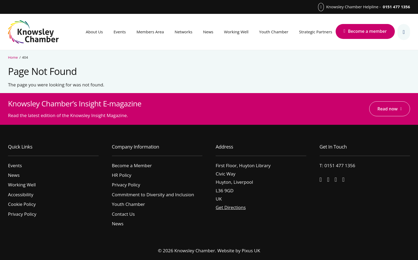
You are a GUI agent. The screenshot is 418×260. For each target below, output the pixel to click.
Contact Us (123, 214)
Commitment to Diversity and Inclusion (153, 194)
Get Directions (231, 207)
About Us (94, 31)
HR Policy (121, 175)
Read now (387, 109)
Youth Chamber (273, 31)
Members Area (150, 31)
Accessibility (20, 194)
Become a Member (132, 165)
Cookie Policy (22, 204)
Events (120, 31)
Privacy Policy (22, 214)
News (208, 31)
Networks (183, 31)
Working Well (236, 31)
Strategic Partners (315, 31)
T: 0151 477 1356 (337, 165)
